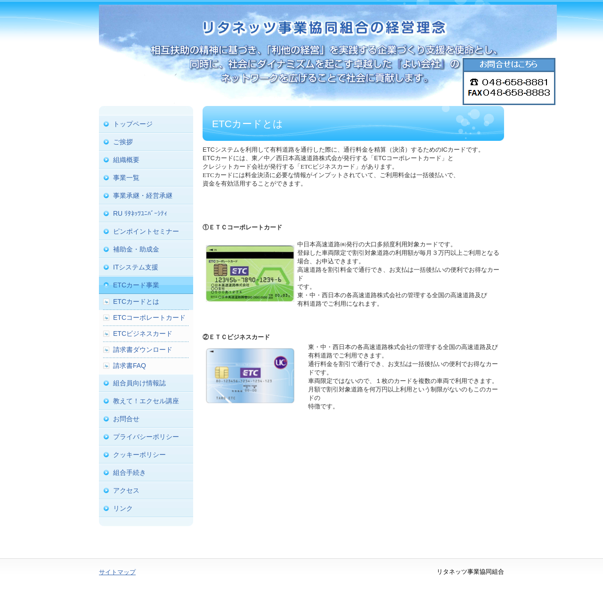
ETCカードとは (136, 301)
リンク (123, 508)
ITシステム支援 (135, 267)
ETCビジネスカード (142, 333)
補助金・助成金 (136, 249)
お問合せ (126, 419)
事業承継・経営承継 (142, 195)
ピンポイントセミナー (146, 231)
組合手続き (129, 472)
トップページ (133, 124)
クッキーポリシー (139, 454)
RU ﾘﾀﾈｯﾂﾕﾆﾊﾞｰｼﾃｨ (140, 213)
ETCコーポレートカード (149, 317)
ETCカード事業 (136, 285)
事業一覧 (126, 177)
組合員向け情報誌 (139, 383)
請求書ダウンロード (142, 349)
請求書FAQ (129, 365)
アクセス (126, 490)
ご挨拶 (123, 142)
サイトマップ (117, 572)
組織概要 (126, 159)
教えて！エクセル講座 (146, 401)
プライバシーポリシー (146, 436)
